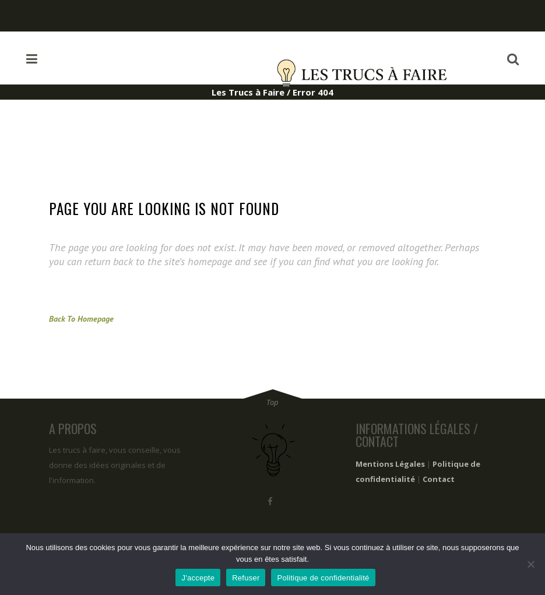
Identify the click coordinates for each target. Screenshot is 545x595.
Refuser (245, 577)
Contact (439, 479)
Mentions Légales (390, 464)
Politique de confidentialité (323, 577)
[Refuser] (530, 564)
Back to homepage (81, 319)
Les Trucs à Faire (248, 92)
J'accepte (198, 577)
